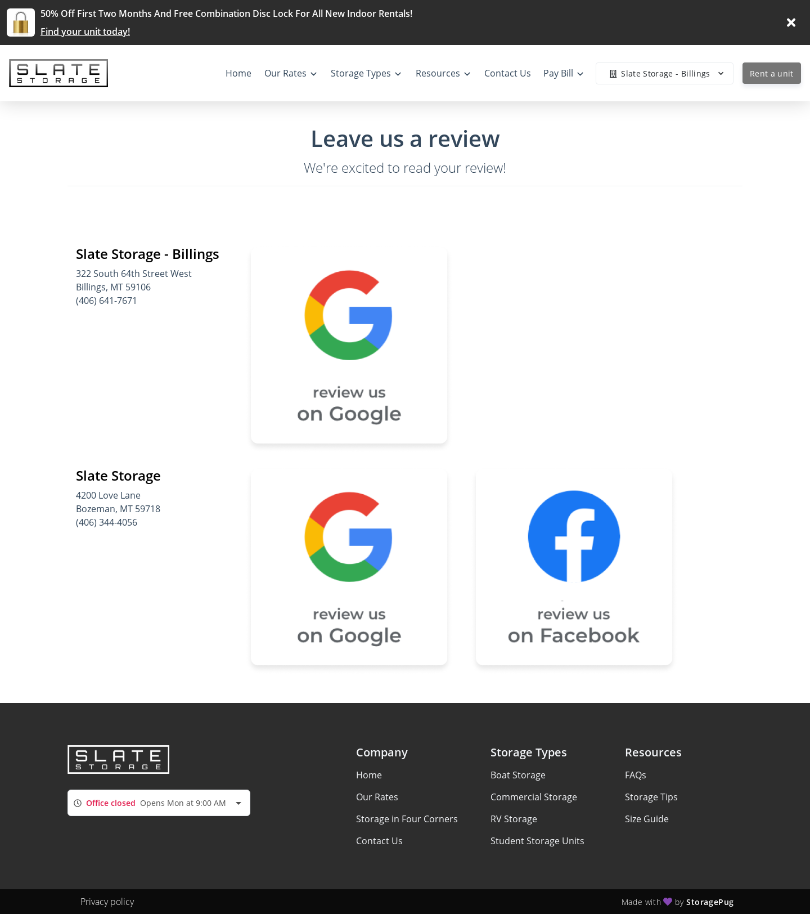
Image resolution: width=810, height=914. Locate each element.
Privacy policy (107, 901)
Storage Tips (651, 797)
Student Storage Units (537, 841)
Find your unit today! (85, 31)
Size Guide (647, 819)
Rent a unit (772, 73)
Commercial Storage (533, 797)
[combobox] (159, 803)
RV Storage (513, 819)
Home (369, 775)
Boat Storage (518, 775)
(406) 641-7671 (106, 300)
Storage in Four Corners (407, 819)
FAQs (635, 775)
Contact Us (379, 841)
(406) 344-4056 (106, 522)
